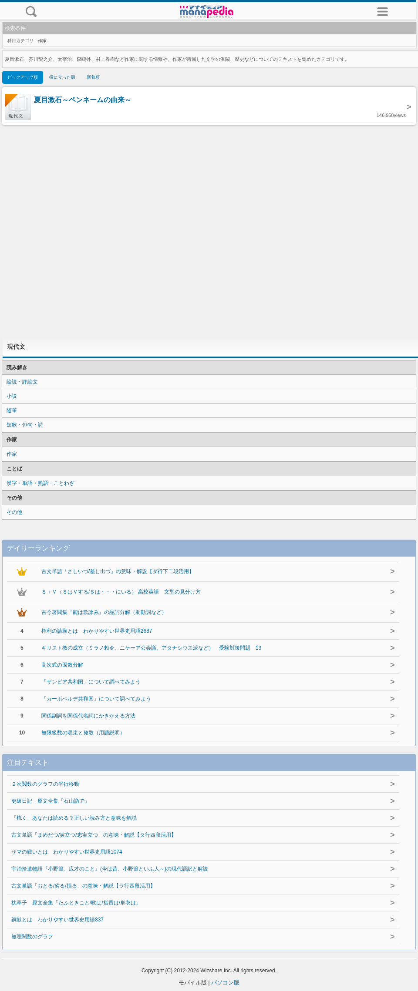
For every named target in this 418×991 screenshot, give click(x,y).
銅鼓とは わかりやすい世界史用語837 (57, 920)
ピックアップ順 (22, 77)
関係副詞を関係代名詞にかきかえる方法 (88, 716)
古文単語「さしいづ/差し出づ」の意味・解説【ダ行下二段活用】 (117, 571)
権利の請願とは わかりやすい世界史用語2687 (96, 631)
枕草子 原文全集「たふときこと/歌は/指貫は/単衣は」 (76, 903)
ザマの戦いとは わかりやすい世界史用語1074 (66, 852)
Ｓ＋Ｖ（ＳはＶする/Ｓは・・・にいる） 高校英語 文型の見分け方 (121, 592)
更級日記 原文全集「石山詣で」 (50, 801)
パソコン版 (225, 982)
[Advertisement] (209, 230)
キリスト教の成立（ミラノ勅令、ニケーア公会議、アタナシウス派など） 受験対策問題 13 (151, 648)
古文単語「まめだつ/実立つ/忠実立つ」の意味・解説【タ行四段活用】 (93, 835)
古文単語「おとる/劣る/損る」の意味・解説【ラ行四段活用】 (83, 886)
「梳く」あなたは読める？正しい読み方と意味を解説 (74, 818)
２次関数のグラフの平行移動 (45, 784)
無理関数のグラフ (32, 937)
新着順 (93, 77)
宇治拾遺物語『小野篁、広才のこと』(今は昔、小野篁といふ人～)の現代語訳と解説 (109, 869)
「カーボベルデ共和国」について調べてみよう (96, 699)
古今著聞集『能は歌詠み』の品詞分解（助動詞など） (104, 612)
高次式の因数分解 (62, 665)
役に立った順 (62, 77)
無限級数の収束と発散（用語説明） (83, 733)
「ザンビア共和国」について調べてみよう (91, 682)
